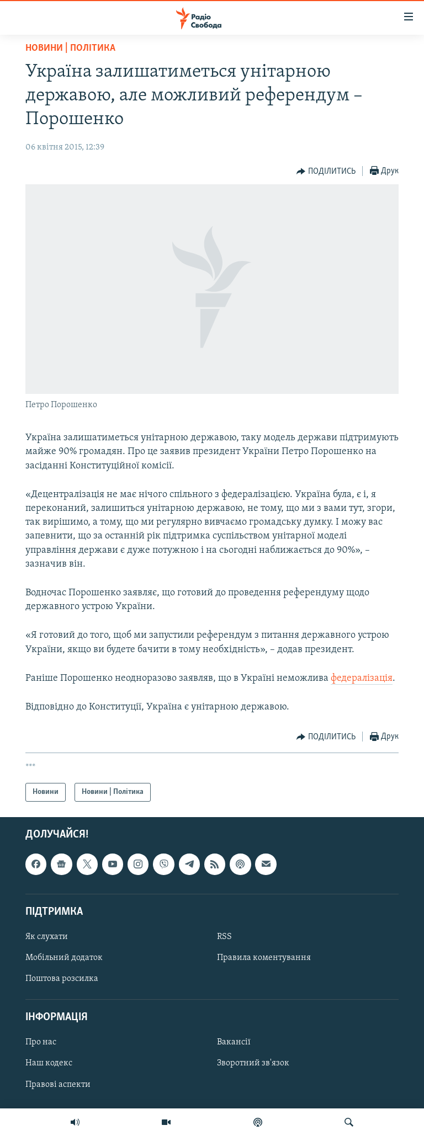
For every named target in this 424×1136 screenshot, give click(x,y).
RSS (224, 936)
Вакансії (234, 1042)
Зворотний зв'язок (253, 1063)
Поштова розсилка (61, 978)
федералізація (362, 678)
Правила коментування (264, 957)
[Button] (326, 172)
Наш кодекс (48, 1063)
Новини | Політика (70, 48)
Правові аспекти (58, 1084)
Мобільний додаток (64, 957)
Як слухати (46, 936)
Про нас (40, 1042)
